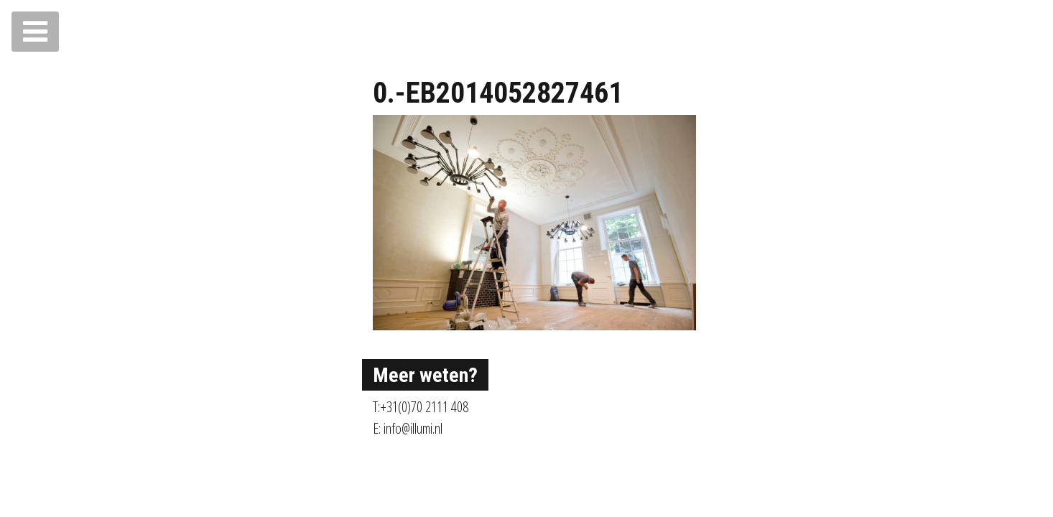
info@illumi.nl (413, 428)
